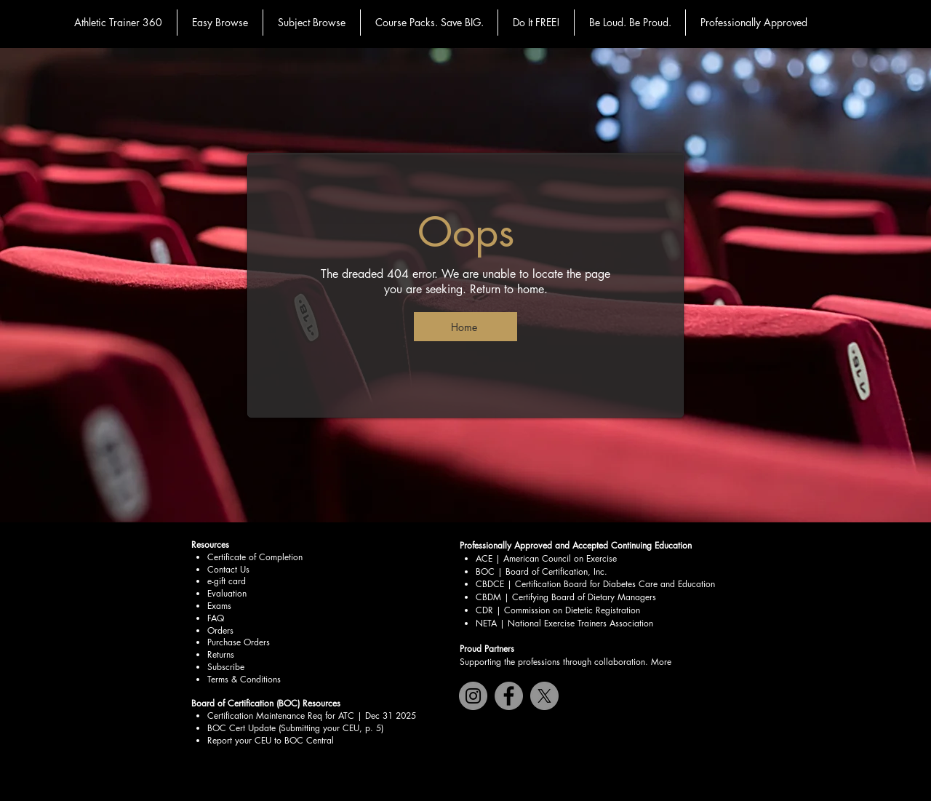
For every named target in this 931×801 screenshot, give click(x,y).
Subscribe (225, 667)
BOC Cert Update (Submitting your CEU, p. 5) (295, 728)
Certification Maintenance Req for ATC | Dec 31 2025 (311, 715)
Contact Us (228, 569)
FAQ (215, 618)
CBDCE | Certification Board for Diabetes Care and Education (595, 584)
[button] (220, 22)
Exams (219, 605)
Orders (220, 630)
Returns (220, 654)
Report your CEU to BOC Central (270, 740)
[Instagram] (473, 696)
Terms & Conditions (244, 679)
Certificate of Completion (255, 557)
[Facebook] (509, 696)
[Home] (465, 326)
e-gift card (226, 581)
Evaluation (227, 593)
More (661, 661)
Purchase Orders (238, 642)
